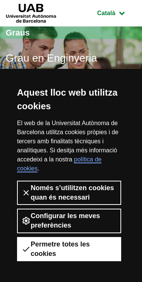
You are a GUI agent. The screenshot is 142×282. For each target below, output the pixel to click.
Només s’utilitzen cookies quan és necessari (68, 192)
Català (116, 12)
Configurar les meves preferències (61, 220)
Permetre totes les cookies (56, 248)
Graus (18, 32)
